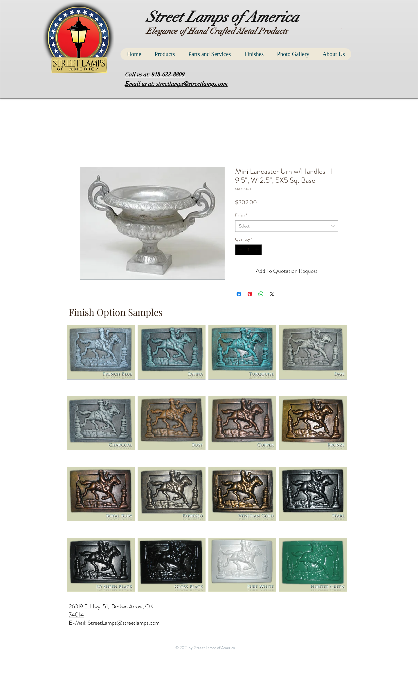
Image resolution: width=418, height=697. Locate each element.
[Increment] (257, 250)
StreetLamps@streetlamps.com (124, 623)
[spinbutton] (248, 250)
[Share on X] (272, 294)
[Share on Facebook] (238, 294)
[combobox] (286, 226)
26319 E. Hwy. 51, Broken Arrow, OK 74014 (111, 610)
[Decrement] (239, 250)
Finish (241, 215)
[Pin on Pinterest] (249, 294)
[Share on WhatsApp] (260, 294)
